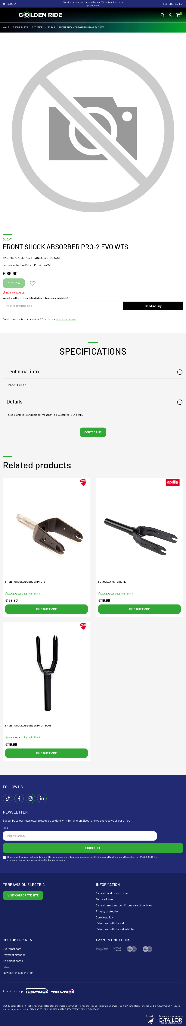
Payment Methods (14, 954)
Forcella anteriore (112, 581)
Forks (51, 27)
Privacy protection (107, 911)
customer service (66, 319)
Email (6, 827)
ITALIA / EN (11, 3)
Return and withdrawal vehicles (115, 929)
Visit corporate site (23, 895)
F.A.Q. (6, 966)
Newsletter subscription (18, 972)
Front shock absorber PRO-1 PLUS (28, 725)
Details (14, 401)
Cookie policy (104, 917)
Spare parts (20, 27)
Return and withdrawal (110, 923)
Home (6, 27)
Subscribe (93, 848)
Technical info (23, 371)
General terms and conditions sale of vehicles (124, 905)
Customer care (173, 3)
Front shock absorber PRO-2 (25, 581)
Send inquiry (153, 306)
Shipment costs (13, 960)
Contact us (93, 432)
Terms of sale (104, 899)
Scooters (38, 27)
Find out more (46, 609)
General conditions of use (112, 893)
